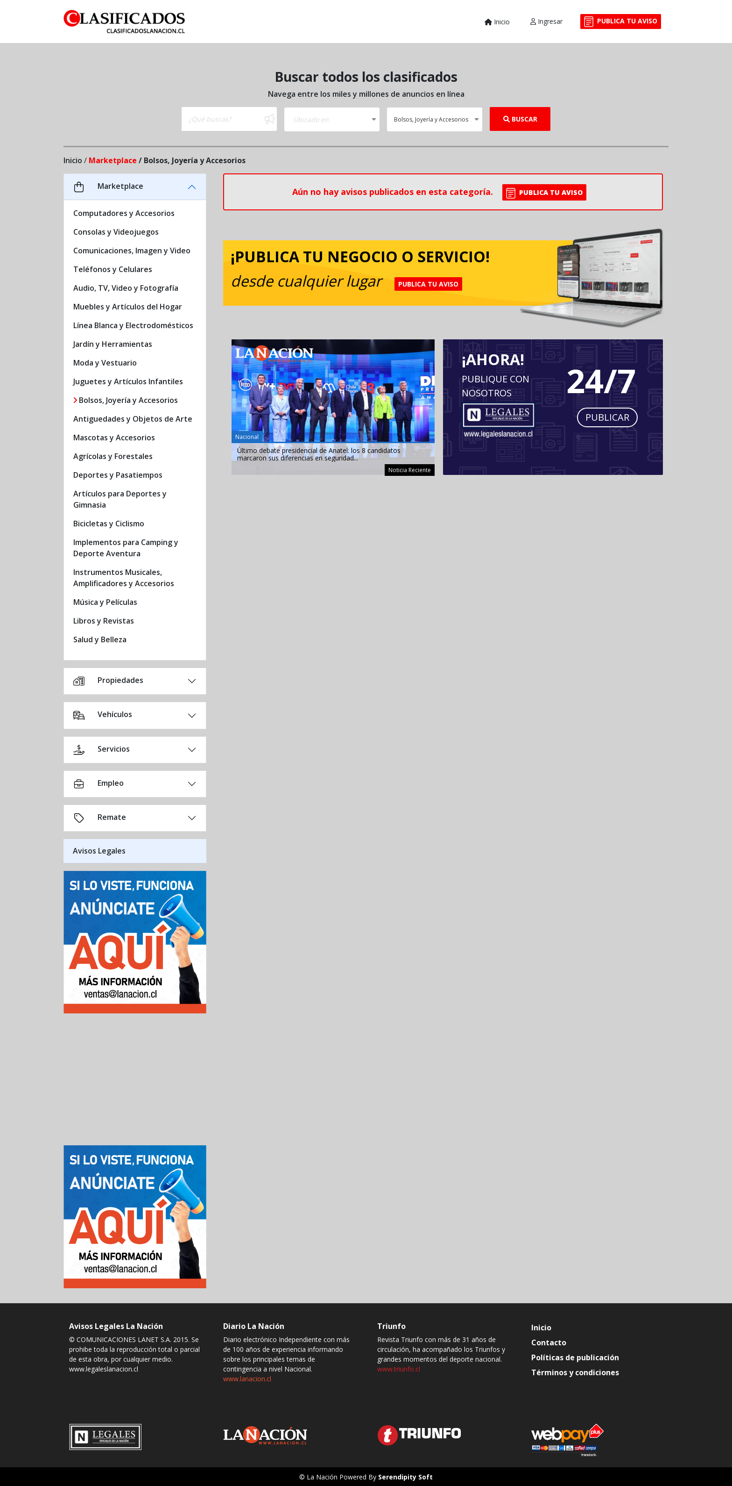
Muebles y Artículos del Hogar (127, 307)
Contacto (548, 1342)
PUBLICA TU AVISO (620, 21)
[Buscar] (222, 119)
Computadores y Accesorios (124, 213)
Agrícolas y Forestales (113, 456)
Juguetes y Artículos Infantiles (128, 381)
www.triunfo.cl (398, 1368)
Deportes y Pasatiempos (117, 475)
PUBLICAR (607, 417)
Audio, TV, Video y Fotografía (125, 288)
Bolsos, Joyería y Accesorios (125, 400)
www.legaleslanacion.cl (103, 1368)
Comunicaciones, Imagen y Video (131, 250)
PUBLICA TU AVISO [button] (544, 193)
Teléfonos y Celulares (112, 269)
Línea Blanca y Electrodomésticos (133, 325)
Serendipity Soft (405, 1476)
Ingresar (546, 21)
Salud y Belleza (100, 639)
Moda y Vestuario (105, 363)
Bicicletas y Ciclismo (108, 523)
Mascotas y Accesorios (114, 437)
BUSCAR (520, 119)
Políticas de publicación (575, 1357)
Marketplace (113, 160)
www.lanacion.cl (247, 1378)
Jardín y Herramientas (112, 344)
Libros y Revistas (103, 621)
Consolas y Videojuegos (116, 232)
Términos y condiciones (575, 1372)
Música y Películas (105, 602)
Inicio (497, 21)
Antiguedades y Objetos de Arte (132, 419)
